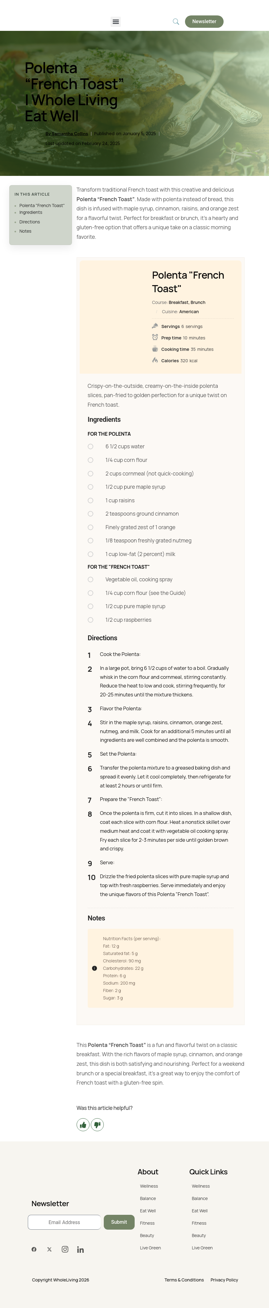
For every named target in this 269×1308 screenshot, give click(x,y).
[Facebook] (34, 1250)
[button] (116, 22)
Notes (25, 231)
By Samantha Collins (67, 133)
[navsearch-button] (176, 22)
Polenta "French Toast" (42, 205)
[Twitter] (49, 1250)
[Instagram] (65, 1250)
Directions (29, 222)
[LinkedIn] (80, 1250)
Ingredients (30, 212)
